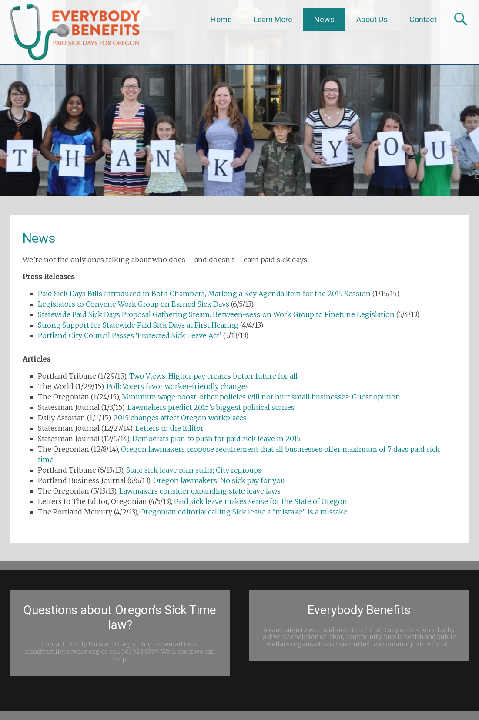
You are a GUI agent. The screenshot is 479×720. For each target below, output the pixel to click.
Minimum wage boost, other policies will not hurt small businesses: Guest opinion (261, 396)
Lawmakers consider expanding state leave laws (200, 491)
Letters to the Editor (169, 428)
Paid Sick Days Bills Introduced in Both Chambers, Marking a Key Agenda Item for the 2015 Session (204, 293)
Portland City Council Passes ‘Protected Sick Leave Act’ (129, 335)
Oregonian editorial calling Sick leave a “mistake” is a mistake (243, 511)
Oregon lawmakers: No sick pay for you (219, 480)
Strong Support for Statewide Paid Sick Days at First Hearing (138, 325)
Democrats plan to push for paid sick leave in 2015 (216, 438)
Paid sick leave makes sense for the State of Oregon (260, 501)
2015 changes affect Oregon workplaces (180, 417)
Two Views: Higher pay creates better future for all (213, 376)
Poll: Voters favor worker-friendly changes (178, 386)
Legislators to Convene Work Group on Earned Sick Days (133, 304)
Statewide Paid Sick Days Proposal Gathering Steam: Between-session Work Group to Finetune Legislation (216, 314)
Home (221, 19)
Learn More (273, 19)
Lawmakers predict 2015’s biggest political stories (211, 407)
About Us (372, 19)
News (324, 19)
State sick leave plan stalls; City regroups (193, 470)
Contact (423, 19)
